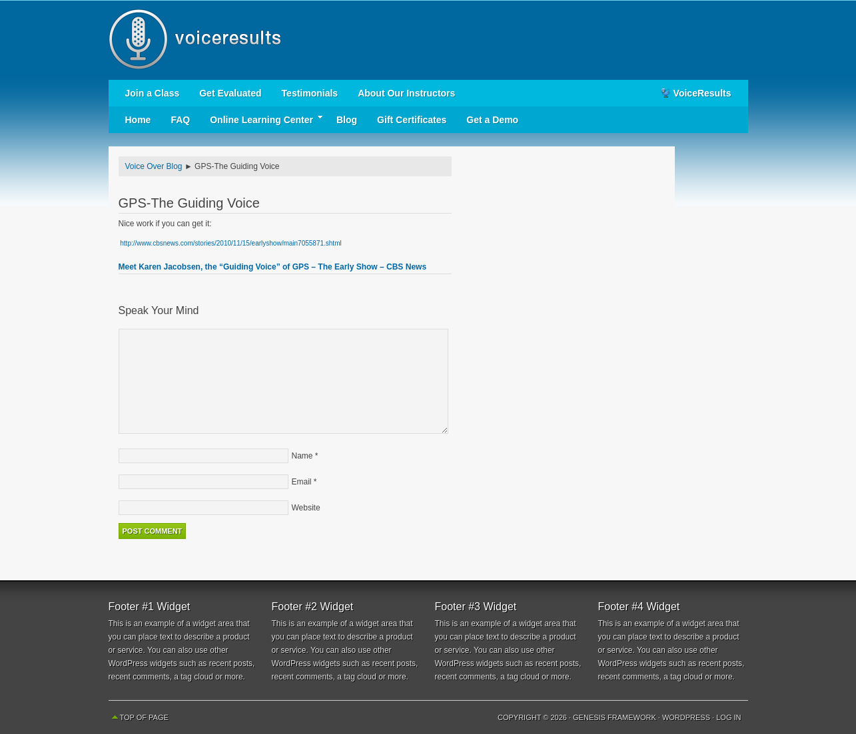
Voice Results (428, 40)
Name (302, 455)
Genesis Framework (614, 717)
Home (138, 119)
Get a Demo (492, 119)
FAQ (180, 119)
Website (306, 507)
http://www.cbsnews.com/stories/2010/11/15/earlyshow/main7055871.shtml (230, 243)
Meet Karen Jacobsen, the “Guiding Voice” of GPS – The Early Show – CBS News (273, 267)
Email (302, 481)
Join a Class (152, 93)
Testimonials (310, 93)
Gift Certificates (411, 119)
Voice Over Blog (154, 166)
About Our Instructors (406, 93)
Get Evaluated (230, 93)
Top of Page (144, 717)
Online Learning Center (261, 120)
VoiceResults (702, 93)
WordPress (686, 717)
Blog (346, 119)
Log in (728, 717)
